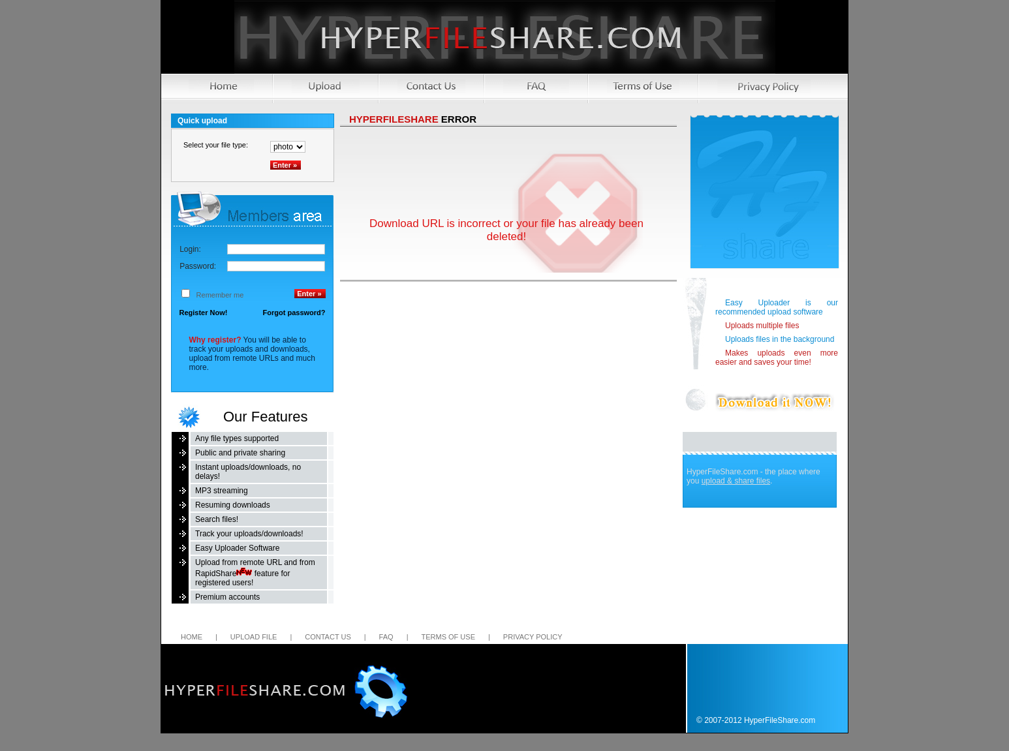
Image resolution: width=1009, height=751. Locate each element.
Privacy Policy (533, 637)
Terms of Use (448, 637)
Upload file (253, 637)
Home (191, 637)
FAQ (386, 637)
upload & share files (736, 480)
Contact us (328, 637)
